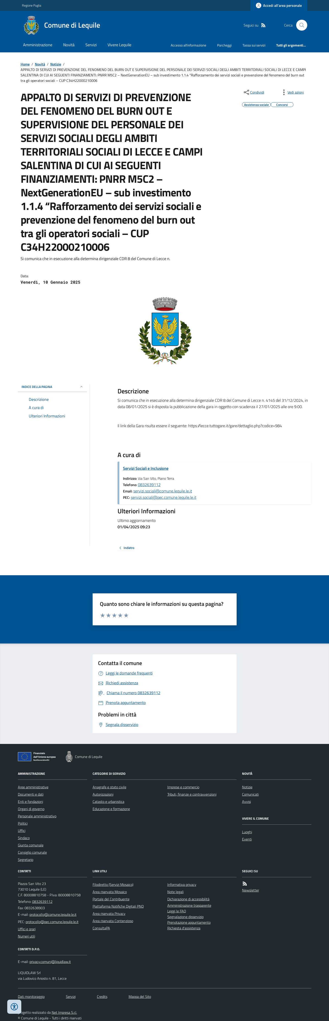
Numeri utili (26, 936)
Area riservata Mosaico (110, 891)
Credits (102, 996)
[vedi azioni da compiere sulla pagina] (292, 92)
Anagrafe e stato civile (109, 787)
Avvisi (246, 801)
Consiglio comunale (32, 852)
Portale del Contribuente (111, 899)
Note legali (175, 891)
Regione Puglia (31, 5)
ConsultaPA (101, 928)
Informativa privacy (181, 884)
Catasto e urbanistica (108, 801)
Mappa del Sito (140, 996)
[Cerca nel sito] (300, 25)
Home (25, 64)
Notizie (55, 64)
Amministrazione (37, 45)
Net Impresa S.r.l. (64, 1012)
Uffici (21, 830)
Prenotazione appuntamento (189, 922)
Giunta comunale (30, 845)
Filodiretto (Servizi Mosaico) (113, 884)
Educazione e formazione (111, 808)
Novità (68, 45)
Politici (23, 823)
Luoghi (247, 832)
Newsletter (250, 890)
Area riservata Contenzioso (113, 921)
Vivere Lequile (119, 45)
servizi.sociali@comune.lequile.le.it (162, 491)
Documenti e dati (30, 794)
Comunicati (250, 794)
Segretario (25, 859)
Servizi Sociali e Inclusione (145, 468)
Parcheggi (224, 45)
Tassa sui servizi (254, 45)
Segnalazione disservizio (185, 916)
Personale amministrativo (37, 816)
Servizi (91, 45)
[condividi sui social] (253, 92)
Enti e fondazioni (30, 801)
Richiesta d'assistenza (183, 928)
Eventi (247, 839)
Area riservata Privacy (109, 913)
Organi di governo (31, 808)
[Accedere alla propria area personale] (278, 5)
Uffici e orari (27, 929)
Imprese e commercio (183, 787)
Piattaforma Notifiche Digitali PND (118, 906)
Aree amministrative (33, 787)
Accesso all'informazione (188, 45)
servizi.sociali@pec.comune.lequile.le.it (163, 497)
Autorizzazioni (103, 794)
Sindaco (24, 838)
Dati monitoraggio (31, 996)
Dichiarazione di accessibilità (188, 899)
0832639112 (149, 485)
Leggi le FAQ (176, 911)
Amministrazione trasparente (189, 905)
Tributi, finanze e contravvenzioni (191, 794)
